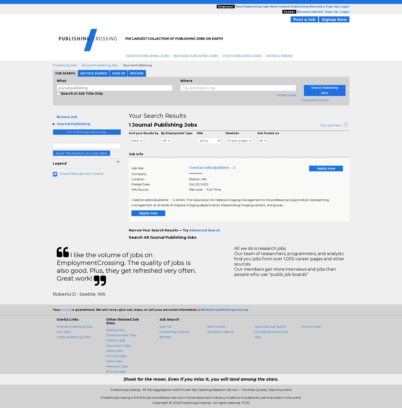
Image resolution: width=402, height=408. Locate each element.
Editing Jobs (115, 330)
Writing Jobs (115, 371)
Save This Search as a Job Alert (81, 153)
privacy (66, 310)
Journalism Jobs (118, 345)
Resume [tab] (137, 73)
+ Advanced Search (314, 100)
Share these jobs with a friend (81, 174)
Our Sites (64, 332)
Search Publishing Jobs (147, 56)
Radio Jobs (114, 361)
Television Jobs (117, 366)
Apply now (326, 168)
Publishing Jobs (65, 65)
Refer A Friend (279, 56)
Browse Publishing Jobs (196, 56)
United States (286, 95)
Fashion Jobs (115, 340)
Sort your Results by (143, 133)
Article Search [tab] (93, 73)
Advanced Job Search (270, 326)
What (61, 81)
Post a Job (304, 19)
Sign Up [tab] (118, 73)
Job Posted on (268, 133)
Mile (200, 133)
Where (186, 81)
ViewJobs (232, 133)
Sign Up (165, 326)
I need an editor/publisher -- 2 (212, 168)
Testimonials (216, 326)
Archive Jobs (311, 326)
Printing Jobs (116, 356)
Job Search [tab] (65, 73)
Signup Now (334, 19)
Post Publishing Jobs (242, 56)
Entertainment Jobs (121, 335)
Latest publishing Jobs (73, 337)
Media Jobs (114, 351)
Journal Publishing (73, 124)
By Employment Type (177, 133)
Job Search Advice (220, 332)
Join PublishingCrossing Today (86, 132)
